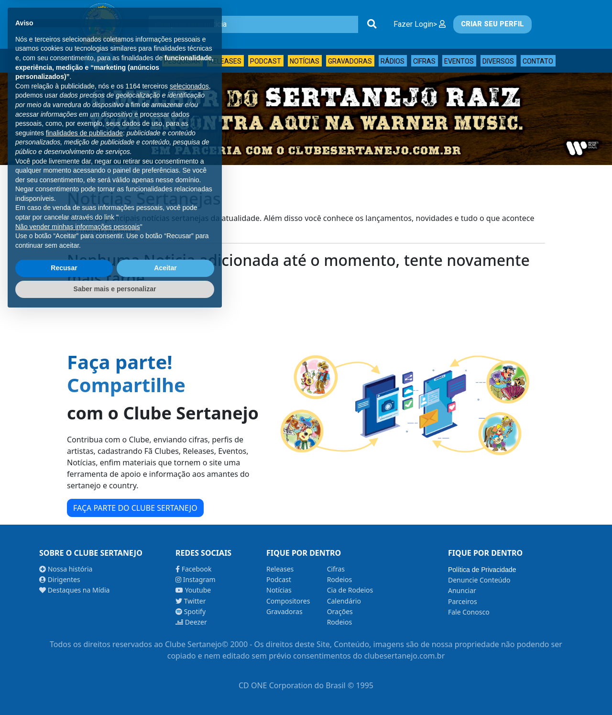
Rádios (392, 61)
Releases (225, 61)
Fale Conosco (469, 611)
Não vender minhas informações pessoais (77, 626)
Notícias (304, 61)
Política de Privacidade (482, 569)
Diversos (498, 61)
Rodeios (339, 579)
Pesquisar (182, 61)
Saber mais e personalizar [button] (115, 689)
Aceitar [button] (165, 668)
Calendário (344, 600)
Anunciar (462, 590)
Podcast (265, 61)
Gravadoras (350, 61)
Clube (99, 60)
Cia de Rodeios (350, 589)
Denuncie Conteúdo (479, 579)
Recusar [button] (64, 668)
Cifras (424, 61)
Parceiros (462, 601)
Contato (538, 61)
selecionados (189, 486)
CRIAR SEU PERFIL (492, 24)
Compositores (288, 600)
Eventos (459, 61)
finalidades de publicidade (84, 533)
